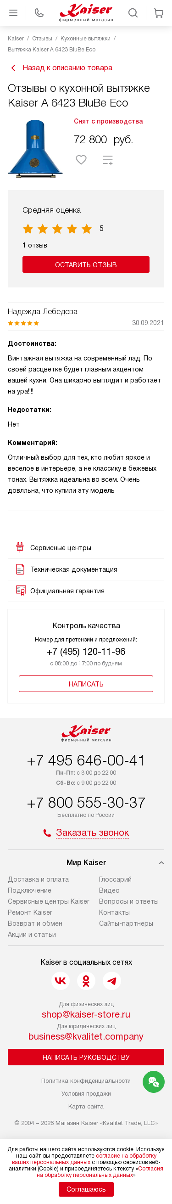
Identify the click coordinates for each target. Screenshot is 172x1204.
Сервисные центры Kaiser (48, 901)
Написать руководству (86, 1057)
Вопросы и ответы (129, 901)
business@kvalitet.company (86, 1036)
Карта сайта (86, 1106)
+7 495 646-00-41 (86, 760)
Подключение (29, 890)
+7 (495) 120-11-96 (86, 652)
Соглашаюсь (86, 1189)
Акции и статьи (32, 934)
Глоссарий (115, 879)
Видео (109, 890)
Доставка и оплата (38, 879)
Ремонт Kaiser (30, 912)
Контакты (114, 912)
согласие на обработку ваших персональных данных (84, 1159)
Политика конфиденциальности (86, 1080)
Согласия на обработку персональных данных (100, 1171)
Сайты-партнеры (126, 923)
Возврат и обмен (35, 923)
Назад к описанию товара (60, 67)
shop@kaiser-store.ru (86, 1014)
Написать (86, 684)
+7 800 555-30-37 (86, 802)
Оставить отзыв (86, 265)
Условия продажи (86, 1093)
